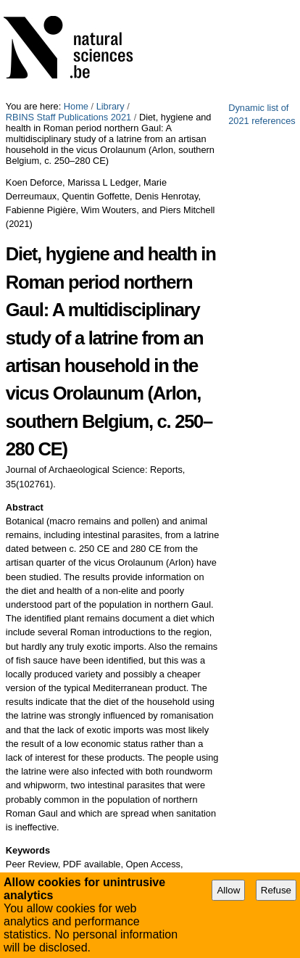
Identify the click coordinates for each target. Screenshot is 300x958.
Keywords (28, 850)
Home (76, 106)
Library (110, 106)
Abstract (24, 507)
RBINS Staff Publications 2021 (68, 117)
